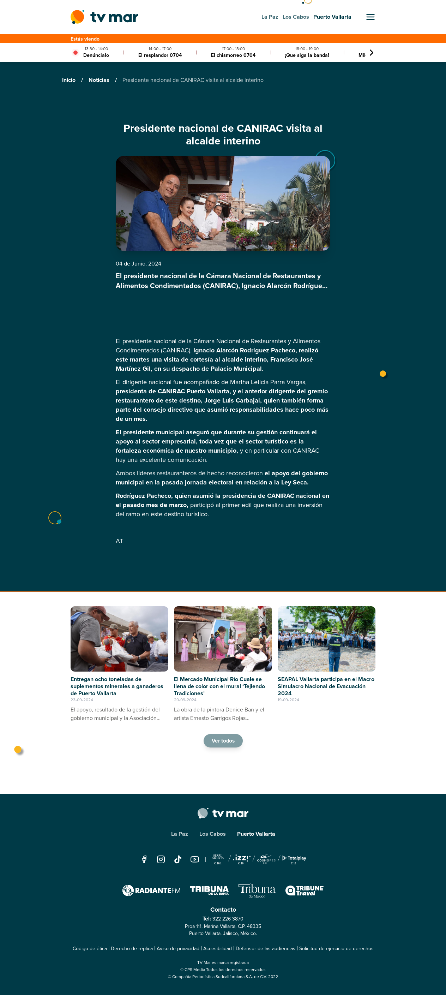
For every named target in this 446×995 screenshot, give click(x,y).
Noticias (100, 80)
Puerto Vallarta (256, 834)
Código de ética (90, 948)
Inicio (69, 80)
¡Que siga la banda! (307, 55)
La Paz (179, 834)
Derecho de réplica (132, 948)
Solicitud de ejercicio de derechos (336, 948)
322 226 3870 (227, 919)
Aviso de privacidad (178, 948)
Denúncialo (96, 55)
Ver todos (223, 741)
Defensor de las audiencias (265, 948)
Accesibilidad (217, 948)
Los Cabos (212, 834)
